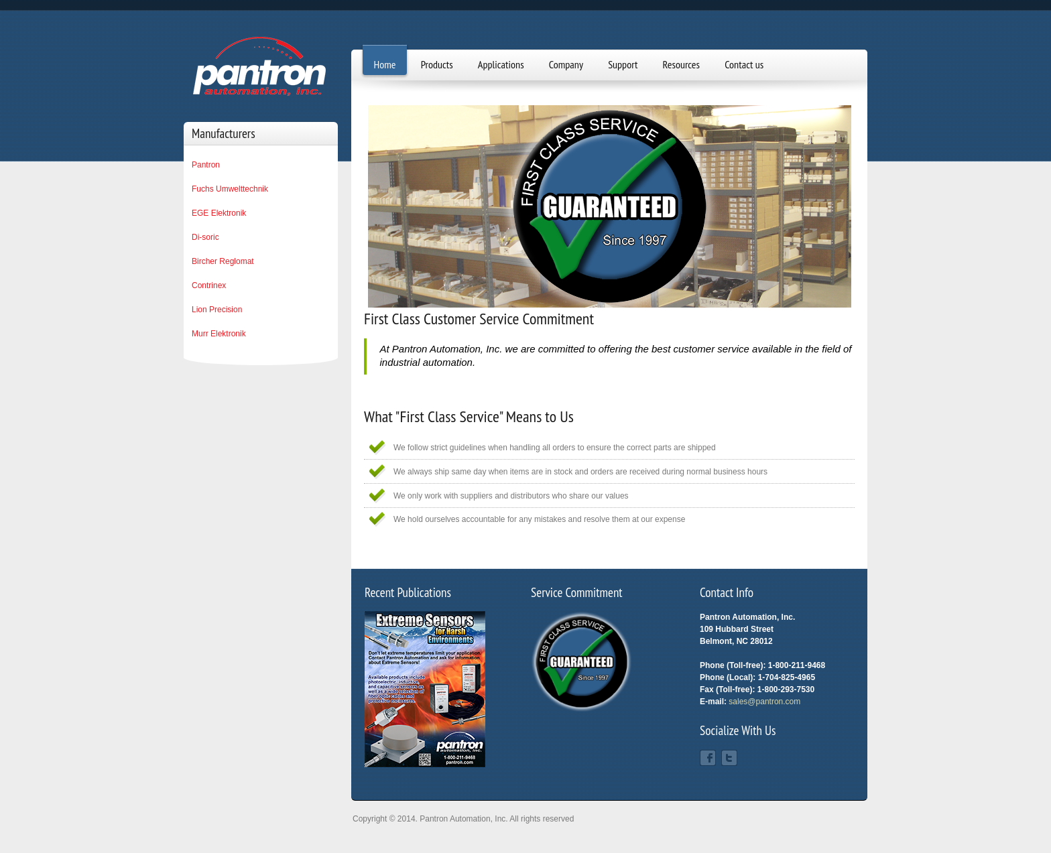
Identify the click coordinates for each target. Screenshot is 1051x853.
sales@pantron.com (764, 701)
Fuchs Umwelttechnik (230, 189)
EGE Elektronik (219, 213)
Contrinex (209, 285)
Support (622, 64)
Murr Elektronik (219, 333)
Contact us (744, 64)
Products (437, 64)
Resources (681, 64)
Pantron (206, 165)
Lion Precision (217, 309)
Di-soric (205, 237)
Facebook (708, 758)
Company (566, 64)
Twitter (729, 758)
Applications (501, 64)
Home (385, 64)
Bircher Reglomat (223, 261)
